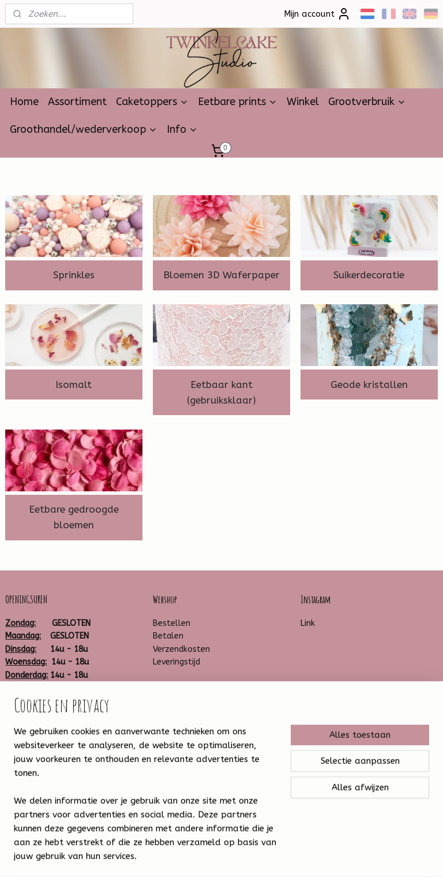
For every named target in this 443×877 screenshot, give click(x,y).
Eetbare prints (237, 101)
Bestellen (171, 623)
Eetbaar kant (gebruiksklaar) (221, 391)
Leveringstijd (176, 662)
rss (206, 856)
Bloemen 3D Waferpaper (221, 275)
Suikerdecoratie (368, 275)
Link (308, 623)
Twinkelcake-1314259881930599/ (70, 751)
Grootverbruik (367, 101)
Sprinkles (74, 275)
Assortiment (77, 101)
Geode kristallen (369, 384)
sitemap (184, 856)
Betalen (168, 636)
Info (182, 129)
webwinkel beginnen (247, 856)
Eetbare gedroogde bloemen (74, 517)
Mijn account (317, 14)
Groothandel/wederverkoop (83, 129)
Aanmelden (185, 803)
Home (24, 101)
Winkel (303, 101)
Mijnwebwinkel (344, 856)
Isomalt (73, 384)
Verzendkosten (181, 649)
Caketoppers (152, 101)
